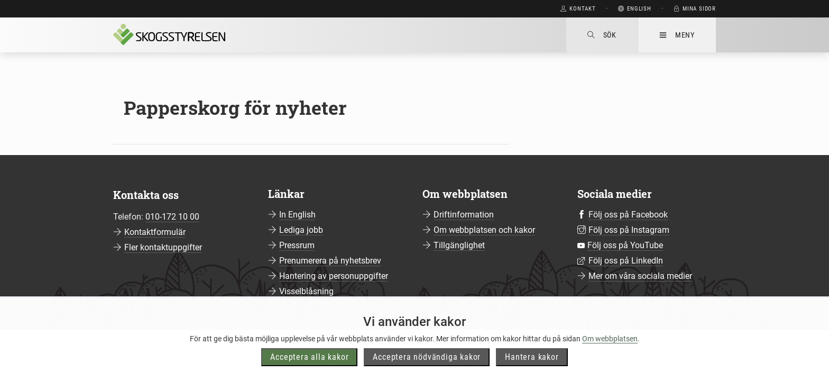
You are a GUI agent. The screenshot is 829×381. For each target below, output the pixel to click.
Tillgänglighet (459, 245)
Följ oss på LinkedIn (625, 261)
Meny (677, 35)
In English (297, 215)
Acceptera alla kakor (309, 367)
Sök (601, 35)
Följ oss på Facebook (628, 215)
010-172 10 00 (172, 217)
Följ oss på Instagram (628, 230)
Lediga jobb (301, 230)
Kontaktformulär (155, 232)
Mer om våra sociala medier (640, 276)
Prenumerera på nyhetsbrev (330, 261)
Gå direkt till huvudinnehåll (497, 8)
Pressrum (297, 245)
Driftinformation (464, 215)
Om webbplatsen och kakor (484, 230)
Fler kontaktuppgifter (163, 247)
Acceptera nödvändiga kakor (427, 367)
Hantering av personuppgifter (333, 276)
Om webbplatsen (610, 348)
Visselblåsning (306, 291)
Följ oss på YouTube (625, 245)
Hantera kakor (531, 367)
